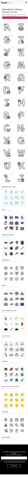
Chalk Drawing (5, 260)
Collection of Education (8, 234)
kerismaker (5, 388)
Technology (5, 411)
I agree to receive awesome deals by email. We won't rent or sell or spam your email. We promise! (15, 461)
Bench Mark (17, 14)
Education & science (14, 211)
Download (10, 22)
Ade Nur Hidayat (6, 286)
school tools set (6, 336)
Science (4, 285)
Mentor (4, 236)
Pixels (4, 312)
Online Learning (6, 437)
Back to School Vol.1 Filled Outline (10, 386)
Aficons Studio (6, 438)
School (3, 209)
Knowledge (5, 361)
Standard (13, 15)
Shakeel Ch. (5, 413)
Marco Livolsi (5, 337)
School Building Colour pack (9, 310)
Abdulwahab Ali (6, 211)
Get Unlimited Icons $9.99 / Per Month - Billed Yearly (15, 17)
